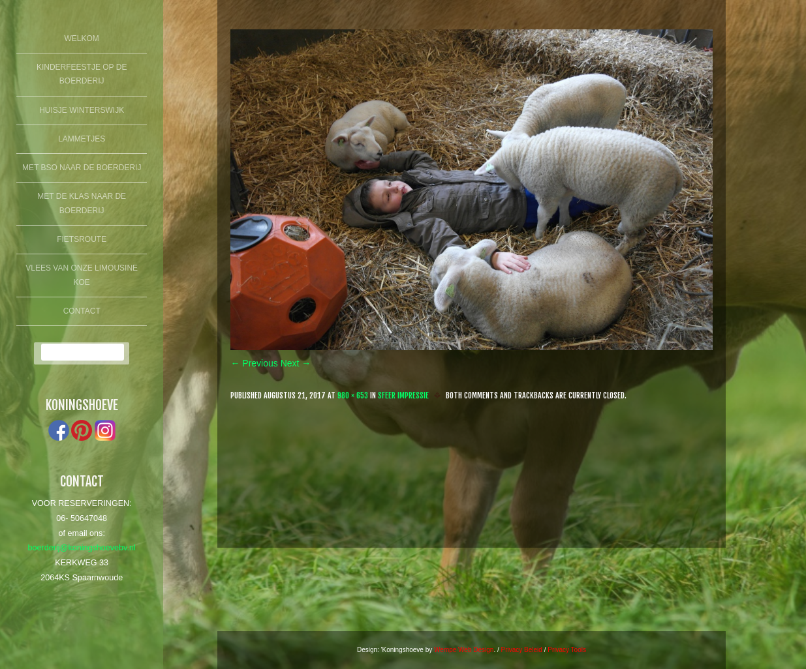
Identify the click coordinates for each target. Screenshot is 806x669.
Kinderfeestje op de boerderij (82, 74)
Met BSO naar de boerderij (81, 167)
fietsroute (81, 239)
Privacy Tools (567, 649)
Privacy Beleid (521, 649)
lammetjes (81, 138)
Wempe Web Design (463, 649)
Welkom (82, 38)
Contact (82, 311)
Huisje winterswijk (81, 110)
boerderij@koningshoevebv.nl (82, 547)
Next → (296, 363)
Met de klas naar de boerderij (81, 203)
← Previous (253, 363)
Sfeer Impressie (403, 395)
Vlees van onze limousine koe (81, 275)
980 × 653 (352, 395)
